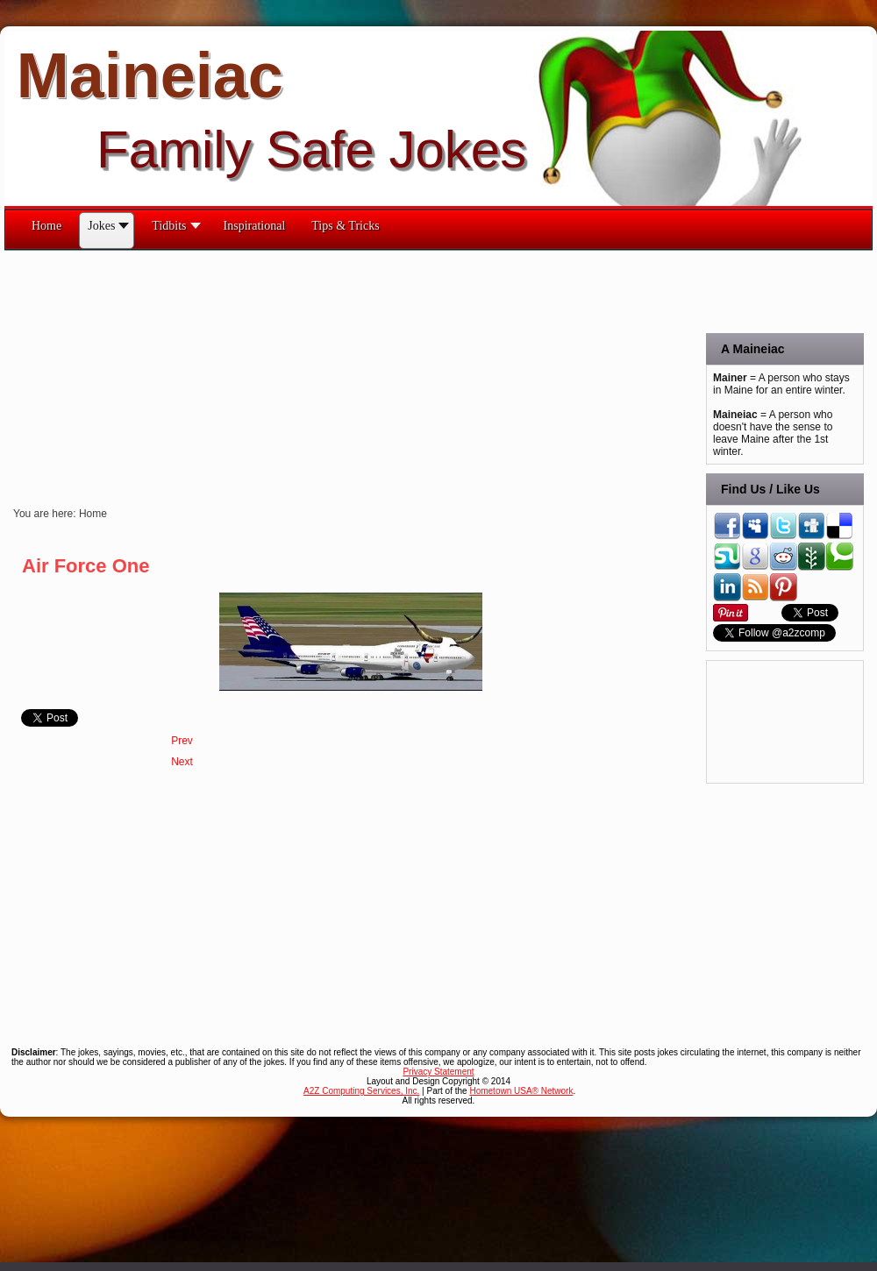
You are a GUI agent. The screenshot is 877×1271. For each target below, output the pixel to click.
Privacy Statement (438, 1071)
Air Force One (85, 566)
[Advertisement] (222, 373)
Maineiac (150, 75)
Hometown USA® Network (521, 1091)
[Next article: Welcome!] (182, 762)
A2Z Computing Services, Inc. (361, 1091)
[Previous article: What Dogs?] (182, 741)
